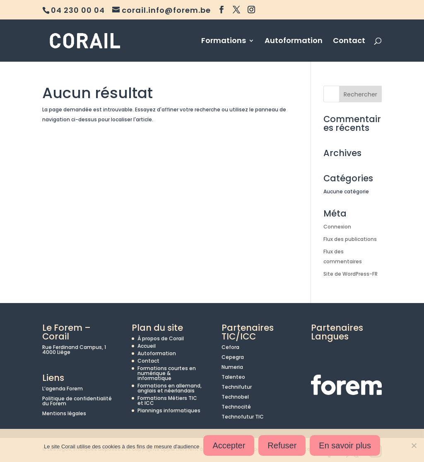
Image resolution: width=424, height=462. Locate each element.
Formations (223, 42)
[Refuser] (414, 445)
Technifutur (237, 386)
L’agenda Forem (62, 388)
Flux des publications (350, 239)
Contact (349, 42)
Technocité (236, 406)
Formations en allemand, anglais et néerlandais (169, 388)
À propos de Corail (160, 338)
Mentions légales (64, 413)
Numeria (232, 367)
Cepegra (233, 357)
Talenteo (233, 376)
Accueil (146, 345)
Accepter (228, 445)
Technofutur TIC (243, 416)
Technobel (235, 396)
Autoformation (294, 42)
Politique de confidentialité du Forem (77, 401)
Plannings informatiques (168, 410)
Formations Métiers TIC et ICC (167, 401)
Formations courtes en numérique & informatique (166, 373)
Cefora (230, 347)
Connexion (337, 226)
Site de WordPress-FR (350, 273)
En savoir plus (345, 445)
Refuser (281, 445)
